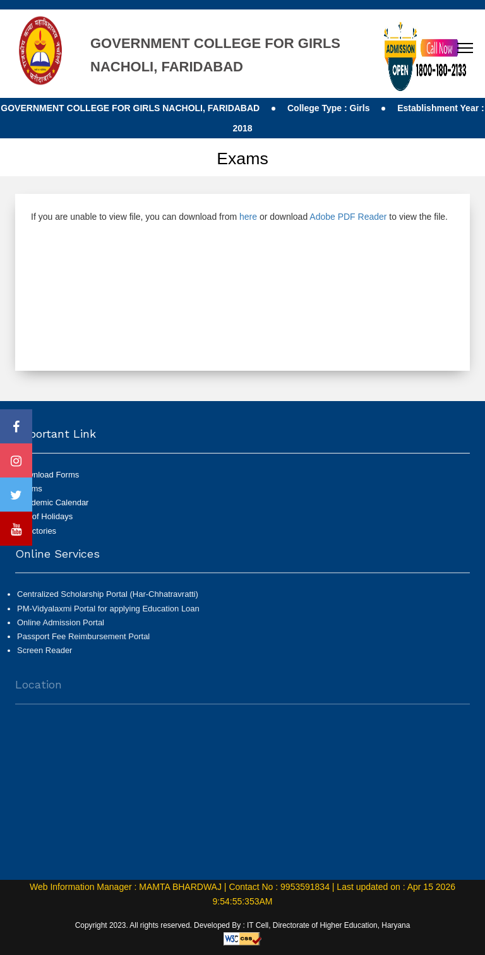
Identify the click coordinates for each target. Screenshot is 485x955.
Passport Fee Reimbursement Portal (83, 641)
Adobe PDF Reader (347, 217)
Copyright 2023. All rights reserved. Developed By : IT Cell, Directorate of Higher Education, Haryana (242, 925)
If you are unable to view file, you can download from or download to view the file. (239, 217)
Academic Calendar (52, 502)
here (248, 217)
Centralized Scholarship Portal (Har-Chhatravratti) (107, 599)
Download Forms (48, 474)
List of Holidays (45, 516)
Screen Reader (44, 654)
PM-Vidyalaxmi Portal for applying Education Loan (108, 613)
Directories (36, 531)
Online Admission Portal (60, 627)
